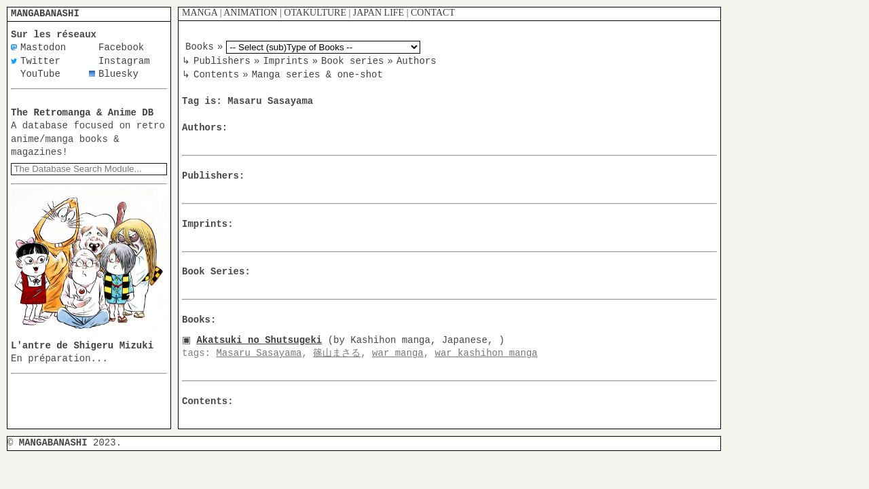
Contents (216, 74)
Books (199, 47)
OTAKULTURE (315, 12)
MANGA (199, 12)
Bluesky (118, 74)
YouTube (40, 74)
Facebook (121, 47)
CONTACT (433, 12)
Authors (416, 60)
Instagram (124, 61)
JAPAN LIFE (378, 12)
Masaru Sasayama (258, 353)
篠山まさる (336, 353)
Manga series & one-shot (317, 74)
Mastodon (43, 47)
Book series (352, 60)
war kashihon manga (485, 353)
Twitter (40, 61)
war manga (398, 353)
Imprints (285, 60)
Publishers (222, 60)
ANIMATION (250, 12)
